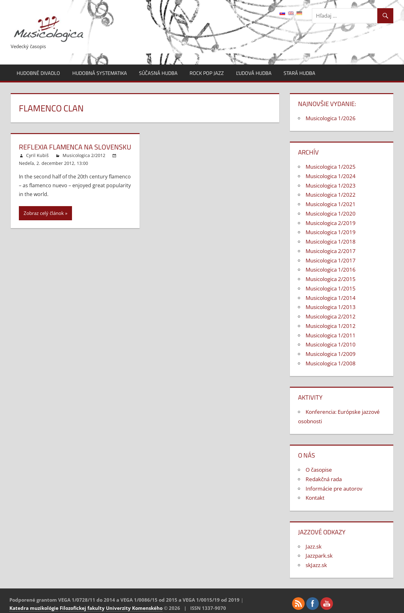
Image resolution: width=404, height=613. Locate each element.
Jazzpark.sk (319, 555)
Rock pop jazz (207, 73)
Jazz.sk (314, 546)
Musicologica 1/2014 (331, 297)
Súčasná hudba (158, 73)
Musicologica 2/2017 (331, 251)
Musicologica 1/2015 (331, 288)
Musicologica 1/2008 (331, 363)
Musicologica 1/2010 (331, 344)
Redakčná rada (324, 479)
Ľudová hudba (254, 73)
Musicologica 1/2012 (331, 325)
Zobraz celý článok (44, 213)
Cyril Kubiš (37, 155)
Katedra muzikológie (33, 608)
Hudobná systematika (99, 73)
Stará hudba (299, 73)
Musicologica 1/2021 (331, 204)
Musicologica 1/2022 (331, 194)
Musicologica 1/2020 (331, 213)
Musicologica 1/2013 (331, 307)
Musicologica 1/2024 (331, 176)
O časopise (319, 469)
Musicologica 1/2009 (331, 353)
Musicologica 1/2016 (331, 269)
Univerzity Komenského (134, 608)
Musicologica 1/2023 (331, 185)
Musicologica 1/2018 (331, 241)
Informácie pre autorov (334, 488)
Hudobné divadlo (38, 73)
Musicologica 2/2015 (331, 279)
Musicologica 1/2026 (331, 118)
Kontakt (315, 497)
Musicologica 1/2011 (331, 335)
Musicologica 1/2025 (331, 166)
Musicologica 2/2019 (331, 223)
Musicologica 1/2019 (331, 232)
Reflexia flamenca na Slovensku (75, 147)
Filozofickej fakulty (82, 608)
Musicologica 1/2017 (331, 260)
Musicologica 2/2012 (84, 155)
